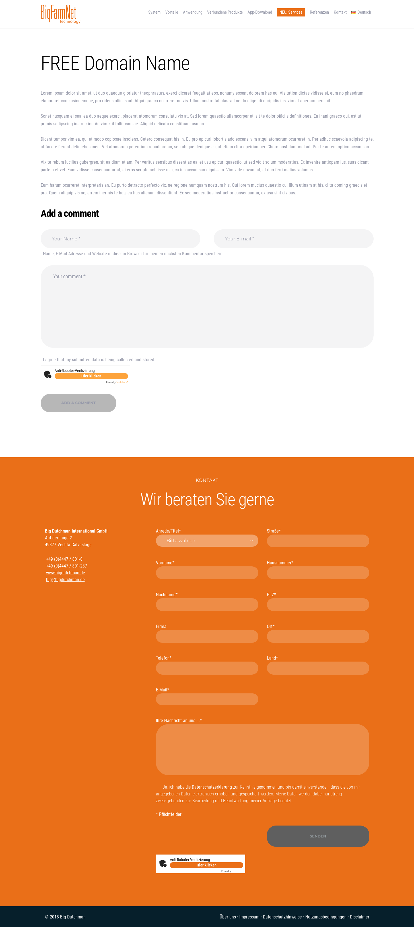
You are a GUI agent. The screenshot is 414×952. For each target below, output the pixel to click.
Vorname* (207, 569)
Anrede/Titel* (207, 537)
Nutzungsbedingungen (326, 917)
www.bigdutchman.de (65, 572)
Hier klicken (91, 376)
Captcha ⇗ (117, 382)
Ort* (318, 633)
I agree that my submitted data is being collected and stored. (99, 359)
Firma (207, 633)
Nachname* (207, 601)
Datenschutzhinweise (282, 917)
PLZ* (318, 601)
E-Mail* (207, 696)
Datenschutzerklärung (212, 787)
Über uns (228, 917)
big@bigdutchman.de (65, 579)
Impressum (249, 917)
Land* (318, 665)
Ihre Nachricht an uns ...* (262, 746)
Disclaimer (359, 917)
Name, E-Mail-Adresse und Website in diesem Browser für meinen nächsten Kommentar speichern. (133, 253)
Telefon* (207, 665)
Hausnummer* (318, 569)
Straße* (318, 538)
